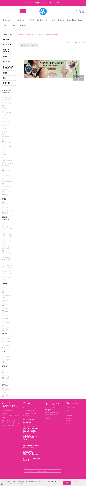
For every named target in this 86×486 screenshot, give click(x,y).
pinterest (69, 415)
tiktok (68, 413)
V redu (66, 483)
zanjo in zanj (30, 437)
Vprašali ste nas (7, 410)
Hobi (5, 26)
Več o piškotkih (76, 483)
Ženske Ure (7, 20)
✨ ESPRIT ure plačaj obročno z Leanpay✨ (43, 3)
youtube (69, 418)
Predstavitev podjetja (30, 408)
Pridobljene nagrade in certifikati (30, 414)
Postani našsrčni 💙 (50, 418)
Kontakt (4, 413)
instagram (69, 410)
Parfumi (30, 20)
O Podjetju (56, 471)
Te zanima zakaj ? (50, 409)
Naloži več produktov (28, 45)
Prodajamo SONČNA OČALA (31, 460)
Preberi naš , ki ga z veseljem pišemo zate (53, 413)
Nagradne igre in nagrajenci (11, 428)
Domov (21, 34)
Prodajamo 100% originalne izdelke (10, 417)
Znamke (22, 26)
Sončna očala (42, 20)
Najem (13, 26)
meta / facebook (71, 408)
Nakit (53, 20)
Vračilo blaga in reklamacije (10, 423)
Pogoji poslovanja (28, 410)
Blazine (61, 20)
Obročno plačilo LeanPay (10, 425)
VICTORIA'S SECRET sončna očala (47, 34)
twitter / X (69, 420)
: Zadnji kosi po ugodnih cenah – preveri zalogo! (31, 429)
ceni (75, 42)
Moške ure (20, 20)
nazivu (81, 42)
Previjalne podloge (74, 20)
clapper (68, 423)
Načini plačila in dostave (9, 420)
